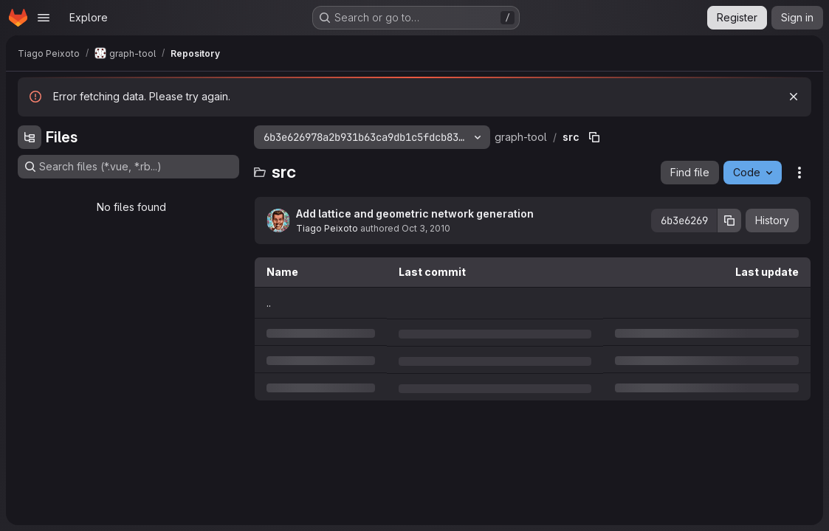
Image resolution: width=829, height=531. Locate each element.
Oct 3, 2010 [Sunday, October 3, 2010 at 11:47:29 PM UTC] (426, 228)
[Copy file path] (594, 137)
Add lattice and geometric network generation (415, 213)
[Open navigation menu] (43, 18)
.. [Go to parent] (268, 302)
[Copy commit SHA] (729, 220)
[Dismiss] (793, 96)
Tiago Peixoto (327, 228)
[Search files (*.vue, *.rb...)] (128, 166)
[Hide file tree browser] (29, 137)
